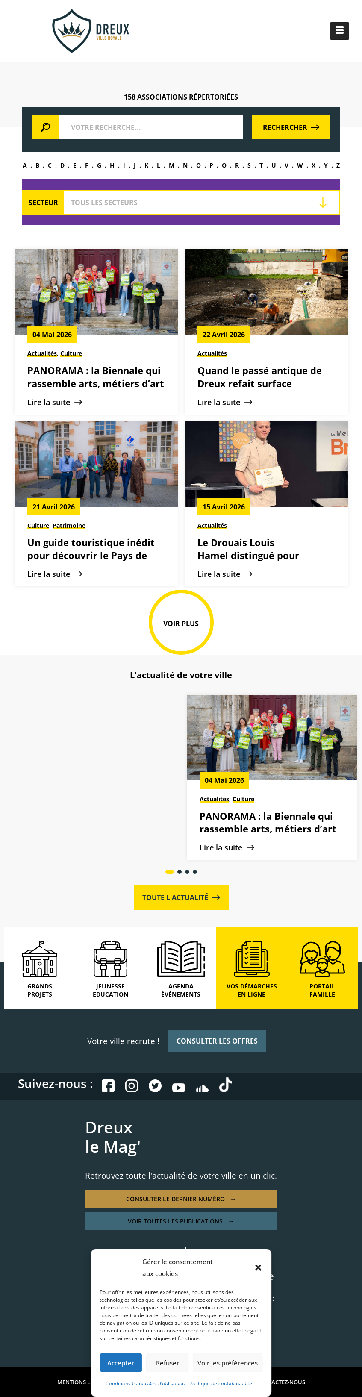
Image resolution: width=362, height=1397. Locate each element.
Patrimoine (69, 525)
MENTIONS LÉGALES (83, 1382)
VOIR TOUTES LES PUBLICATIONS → (181, 1221)
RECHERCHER (291, 127)
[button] (258, 1267)
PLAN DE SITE (230, 1382)
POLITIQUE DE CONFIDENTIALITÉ (161, 1382)
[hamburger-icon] (339, 31)
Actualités (42, 353)
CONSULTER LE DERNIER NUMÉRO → (181, 1199)
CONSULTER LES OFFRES (217, 1041)
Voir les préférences (227, 1363)
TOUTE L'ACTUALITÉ (181, 897)
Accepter (120, 1363)
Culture (71, 353)
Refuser (167, 1363)
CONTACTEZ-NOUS (280, 1382)
